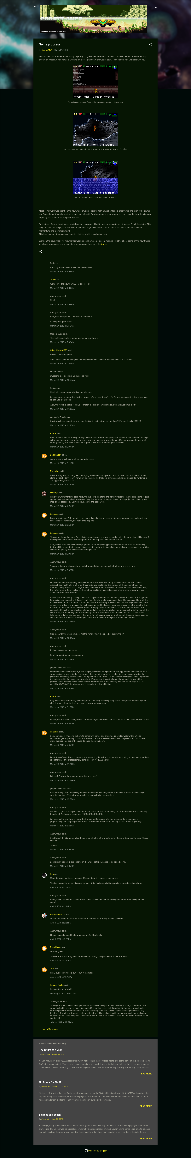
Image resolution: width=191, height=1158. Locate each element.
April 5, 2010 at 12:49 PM (61, 977)
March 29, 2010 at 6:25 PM (62, 506)
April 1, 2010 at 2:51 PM (60, 923)
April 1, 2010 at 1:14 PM (60, 906)
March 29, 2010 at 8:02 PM (62, 570)
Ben (52, 874)
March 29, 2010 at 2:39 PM (62, 447)
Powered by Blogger (95, 1151)
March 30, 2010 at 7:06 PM (62, 745)
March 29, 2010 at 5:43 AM (62, 288)
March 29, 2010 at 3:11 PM (62, 463)
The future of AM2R (50, 1049)
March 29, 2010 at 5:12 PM (62, 484)
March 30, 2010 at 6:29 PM (62, 723)
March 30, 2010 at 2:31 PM (62, 688)
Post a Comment (50, 1029)
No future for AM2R (50, 1082)
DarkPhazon (55, 455)
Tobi (52, 968)
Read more (146, 1074)
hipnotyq (54, 492)
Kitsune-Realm (57, 985)
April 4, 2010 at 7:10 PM (60, 960)
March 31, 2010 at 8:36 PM (62, 866)
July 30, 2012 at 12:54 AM (61, 1022)
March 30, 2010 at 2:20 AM (62, 659)
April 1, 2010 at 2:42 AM (60, 887)
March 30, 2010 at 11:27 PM (62, 780)
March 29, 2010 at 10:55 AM (62, 380)
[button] (150, 45)
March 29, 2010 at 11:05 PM (62, 621)
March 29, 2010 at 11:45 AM (62, 425)
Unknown (54, 514)
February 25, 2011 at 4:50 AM (63, 993)
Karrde (53, 433)
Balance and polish (50, 1114)
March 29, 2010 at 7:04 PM (62, 554)
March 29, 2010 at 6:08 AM (62, 304)
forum (104, 244)
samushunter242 (58, 914)
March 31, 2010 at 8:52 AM (62, 826)
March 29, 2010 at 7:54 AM (62, 363)
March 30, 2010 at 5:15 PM (62, 707)
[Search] (156, 7)
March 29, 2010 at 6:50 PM (62, 525)
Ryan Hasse (55, 947)
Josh (52, 279)
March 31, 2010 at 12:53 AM (62, 799)
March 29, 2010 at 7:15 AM (62, 326)
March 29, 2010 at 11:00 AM (62, 409)
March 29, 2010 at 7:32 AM (62, 342)
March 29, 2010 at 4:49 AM (62, 271)
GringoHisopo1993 (58, 350)
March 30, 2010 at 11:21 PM (62, 764)
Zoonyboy (55, 471)
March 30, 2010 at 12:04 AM (62, 638)
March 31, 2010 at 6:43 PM (62, 849)
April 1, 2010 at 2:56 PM (60, 939)
